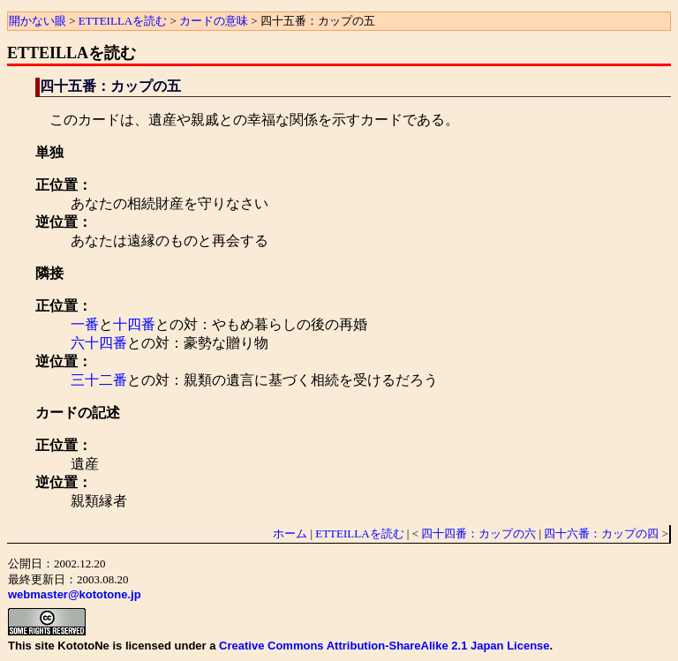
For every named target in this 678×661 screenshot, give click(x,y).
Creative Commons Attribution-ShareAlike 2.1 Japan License (384, 645)
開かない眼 (37, 20)
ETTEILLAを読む (123, 20)
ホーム (290, 533)
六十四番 (99, 342)
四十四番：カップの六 (478, 533)
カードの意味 (213, 20)
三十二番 (99, 379)
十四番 (134, 324)
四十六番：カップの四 (601, 533)
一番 (85, 324)
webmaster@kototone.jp (74, 594)
